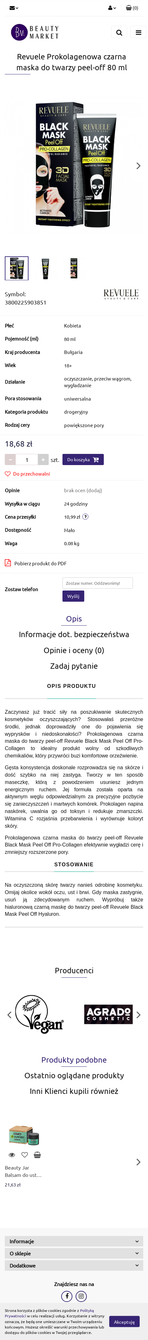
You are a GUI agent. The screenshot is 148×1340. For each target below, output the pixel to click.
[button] (132, 8)
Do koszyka (83, 459)
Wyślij (73, 596)
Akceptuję (124, 1322)
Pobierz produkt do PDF (36, 562)
